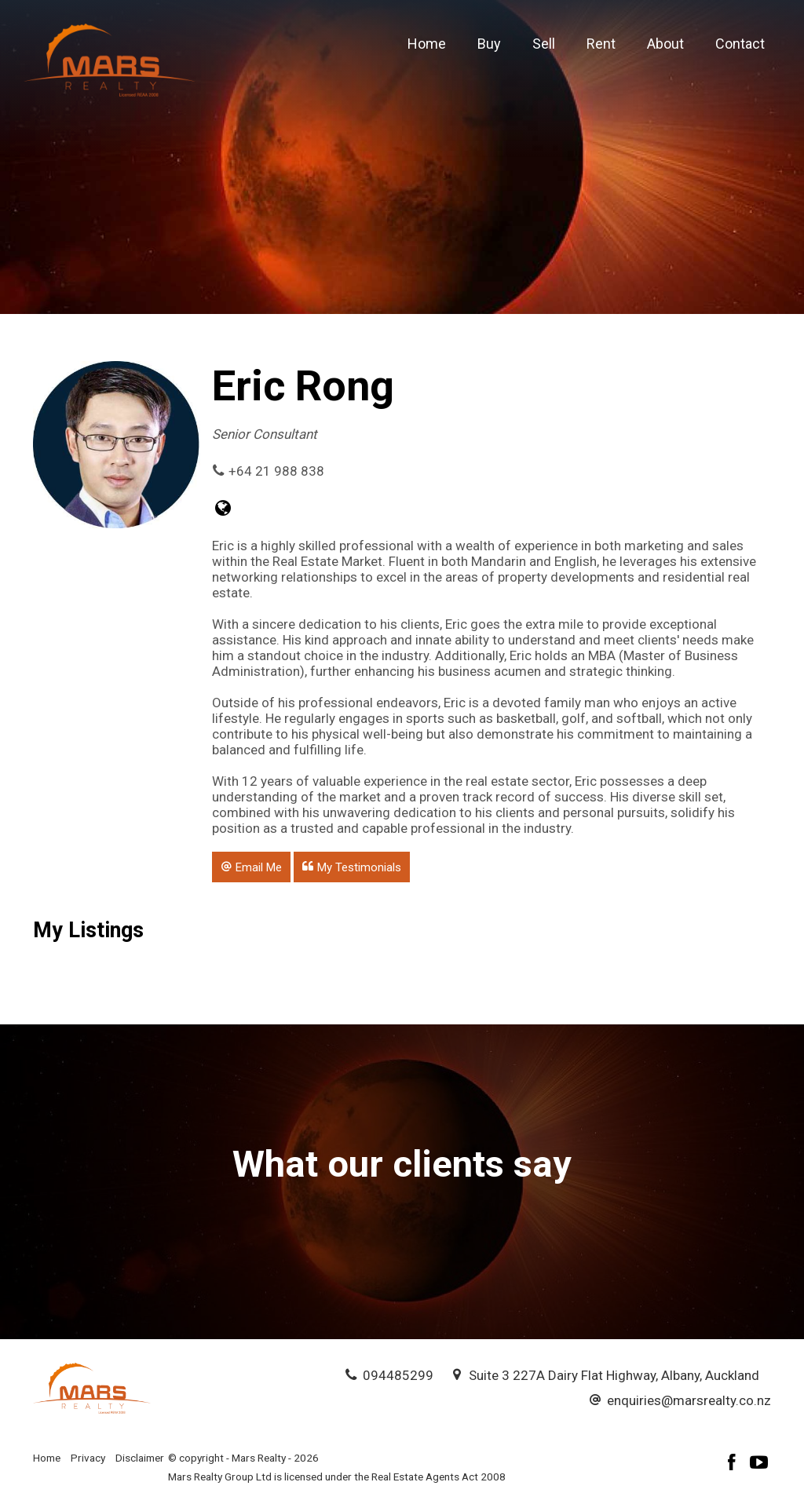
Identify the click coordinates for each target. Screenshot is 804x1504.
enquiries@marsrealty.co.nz (689, 1400)
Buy (489, 43)
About (665, 43)
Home (426, 43)
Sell (543, 43)
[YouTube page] (759, 1464)
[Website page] (224, 509)
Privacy (88, 1457)
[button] (251, 867)
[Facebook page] (734, 1464)
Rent (601, 43)
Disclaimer (139, 1457)
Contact (740, 43)
